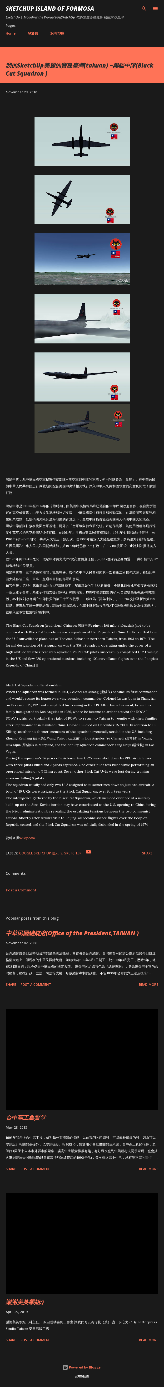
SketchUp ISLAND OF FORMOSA (50, 8)
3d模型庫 (57, 33)
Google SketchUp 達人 (39, 853)
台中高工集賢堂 (26, 1117)
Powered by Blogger (82, 1367)
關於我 (33, 33)
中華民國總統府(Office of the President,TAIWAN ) (72, 933)
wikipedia (27, 838)
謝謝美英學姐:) (25, 1302)
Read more (148, 984)
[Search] (144, 8)
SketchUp (72, 853)
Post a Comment (21, 890)
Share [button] (147, 853)
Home (10, 33)
